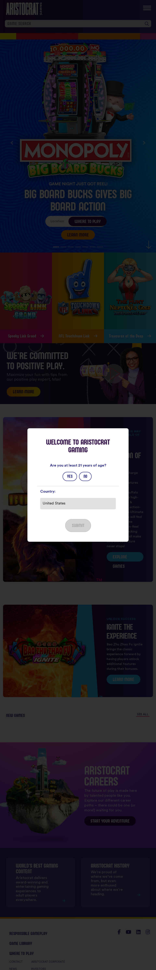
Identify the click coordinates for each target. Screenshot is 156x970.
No (85, 476)
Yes (70, 476)
